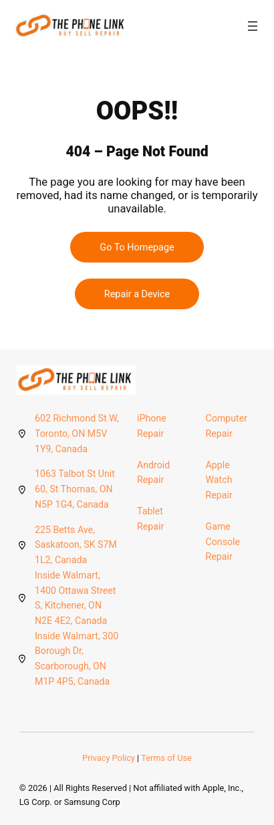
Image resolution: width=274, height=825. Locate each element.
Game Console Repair (223, 541)
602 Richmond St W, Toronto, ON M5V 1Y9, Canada (77, 433)
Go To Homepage (137, 247)
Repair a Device (137, 294)
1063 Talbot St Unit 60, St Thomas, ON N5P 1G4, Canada (75, 488)
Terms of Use (166, 758)
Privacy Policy (108, 758)
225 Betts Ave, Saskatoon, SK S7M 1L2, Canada (76, 544)
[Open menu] (253, 26)
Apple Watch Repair (219, 480)
